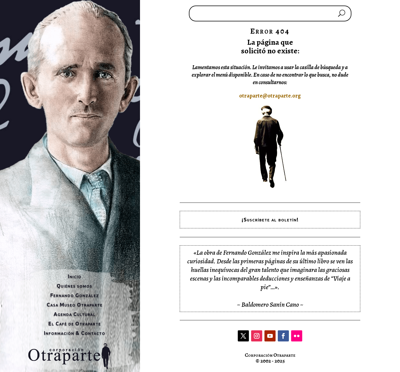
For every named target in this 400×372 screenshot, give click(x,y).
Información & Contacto (74, 333)
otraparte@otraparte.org (270, 95)
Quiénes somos (74, 285)
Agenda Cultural (75, 314)
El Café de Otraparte (74, 323)
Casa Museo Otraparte (74, 304)
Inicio (74, 276)
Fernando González (74, 295)
